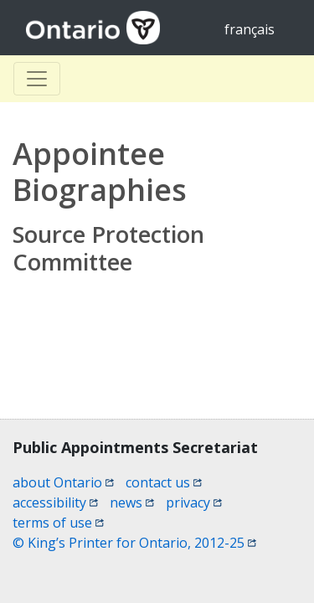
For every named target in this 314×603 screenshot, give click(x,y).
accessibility (55, 502)
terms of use (58, 522)
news (132, 502)
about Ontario (63, 482)
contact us (164, 482)
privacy (194, 502)
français (249, 29)
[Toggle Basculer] (36, 78)
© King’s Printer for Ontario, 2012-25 (134, 542)
